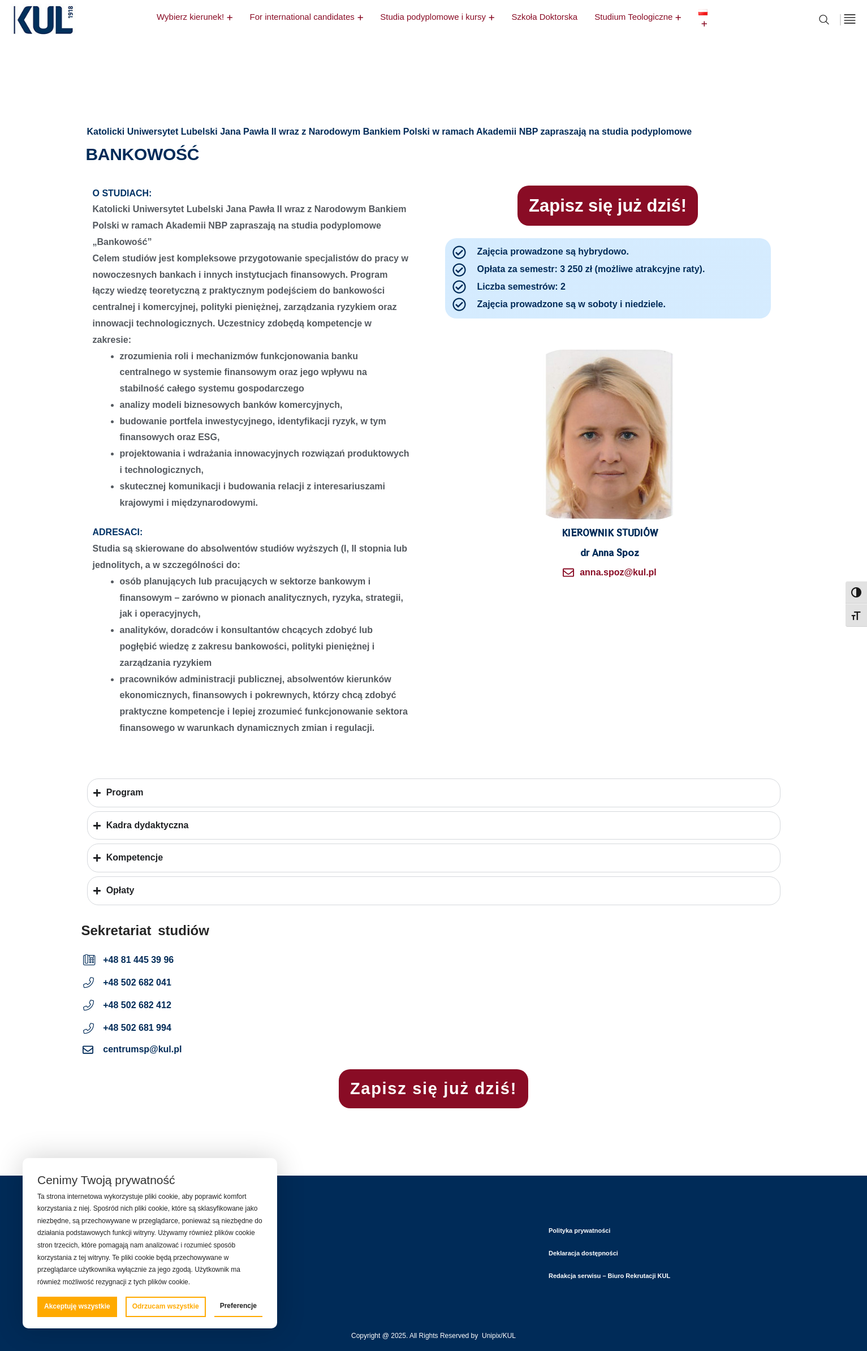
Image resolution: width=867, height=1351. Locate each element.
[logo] (43, 36)
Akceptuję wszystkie (77, 1306)
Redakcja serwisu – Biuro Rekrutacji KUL (609, 1275)
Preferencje (238, 1306)
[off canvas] (850, 19)
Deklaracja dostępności (583, 1253)
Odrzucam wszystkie (165, 1306)
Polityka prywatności (579, 1230)
